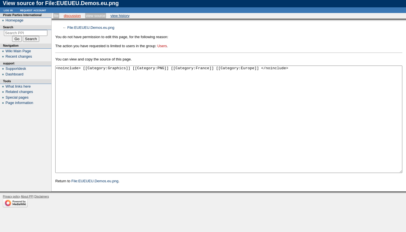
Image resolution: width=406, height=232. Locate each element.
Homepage (15, 20)
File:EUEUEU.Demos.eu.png (90, 27)
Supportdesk (16, 68)
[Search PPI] (26, 33)
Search (8, 27)
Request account (33, 10)
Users (162, 46)
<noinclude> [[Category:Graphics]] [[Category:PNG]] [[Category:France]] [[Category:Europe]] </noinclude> (228, 130)
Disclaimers (41, 217)
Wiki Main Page (18, 51)
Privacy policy (11, 217)
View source (95, 16)
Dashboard (15, 74)
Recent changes (19, 56)
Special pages (17, 97)
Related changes (19, 92)
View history (120, 16)
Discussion (72, 16)
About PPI (27, 217)
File (56, 16)
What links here (18, 86)
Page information (19, 103)
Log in (8, 10)
